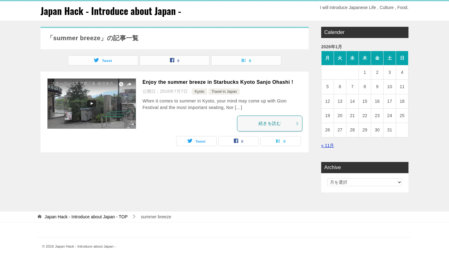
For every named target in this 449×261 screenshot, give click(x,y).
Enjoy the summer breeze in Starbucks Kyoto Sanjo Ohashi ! (217, 81)
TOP (86, 216)
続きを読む (278, 123)
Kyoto (199, 91)
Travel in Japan (224, 91)
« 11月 (327, 145)
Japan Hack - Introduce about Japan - (111, 11)
